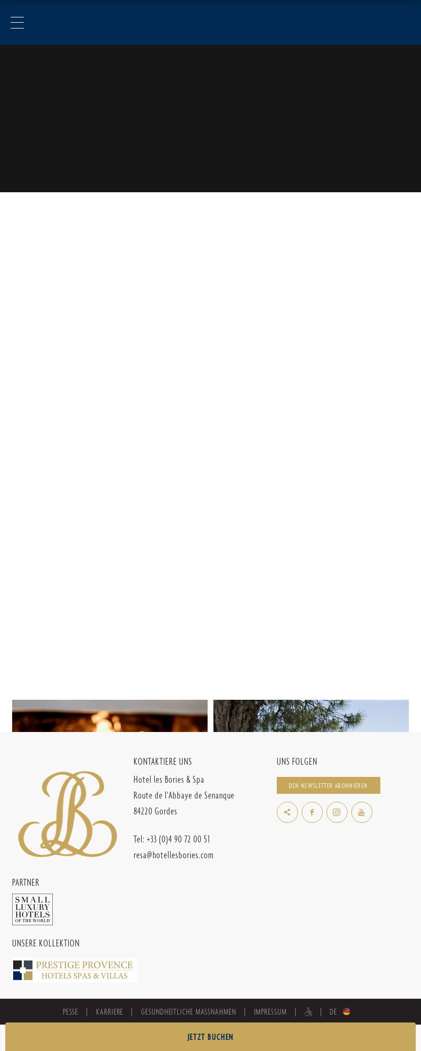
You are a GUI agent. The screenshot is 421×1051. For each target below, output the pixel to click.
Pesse (71, 1012)
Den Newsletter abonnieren (328, 786)
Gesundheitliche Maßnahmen (188, 1012)
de (333, 1012)
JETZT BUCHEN (211, 1037)
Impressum (270, 1012)
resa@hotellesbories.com (174, 854)
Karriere (109, 1012)
